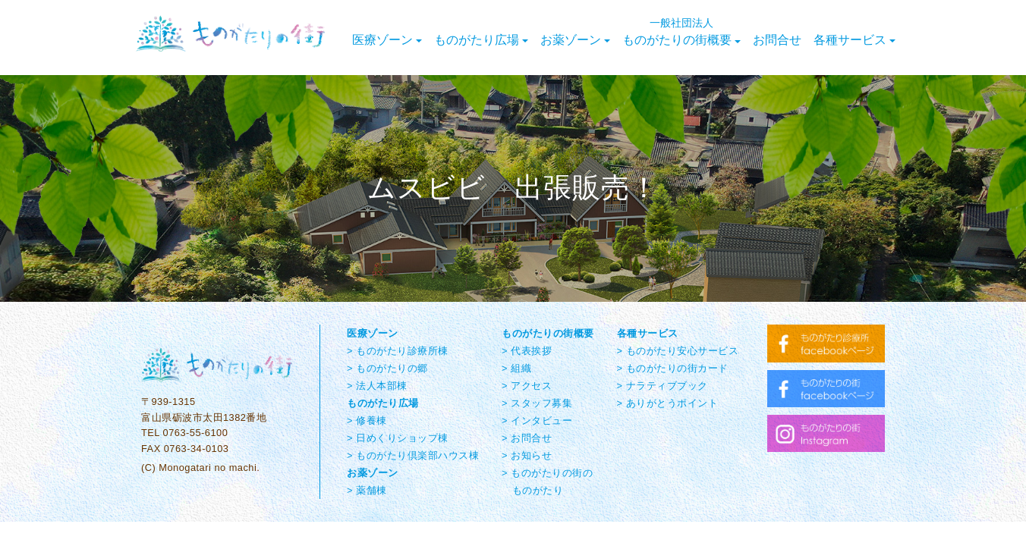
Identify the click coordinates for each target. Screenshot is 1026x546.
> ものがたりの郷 (387, 368)
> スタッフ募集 (537, 403)
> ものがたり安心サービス (678, 350)
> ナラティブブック (662, 385)
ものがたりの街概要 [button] (681, 31)
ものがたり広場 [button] (481, 39)
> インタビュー (537, 420)
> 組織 (516, 368)
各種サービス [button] (854, 39)
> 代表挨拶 (527, 350)
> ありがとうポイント (668, 403)
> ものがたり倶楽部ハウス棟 (413, 455)
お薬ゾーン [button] (575, 39)
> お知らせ (527, 455)
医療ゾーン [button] (387, 39)
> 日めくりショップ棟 (397, 438)
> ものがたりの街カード (673, 368)
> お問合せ (527, 438)
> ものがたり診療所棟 (397, 350)
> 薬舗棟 (367, 490)
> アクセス (527, 385)
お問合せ (777, 39)
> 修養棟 (367, 420)
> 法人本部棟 (377, 385)
